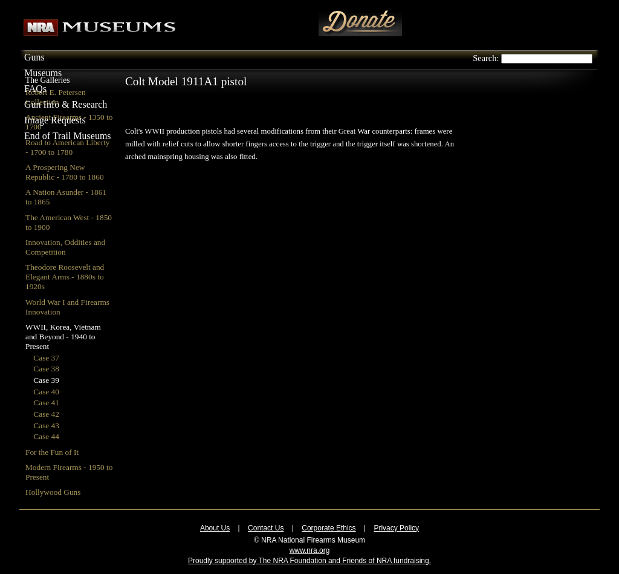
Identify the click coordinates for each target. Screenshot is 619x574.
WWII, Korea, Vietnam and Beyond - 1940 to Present (63, 336)
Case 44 (46, 436)
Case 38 (46, 368)
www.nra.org (310, 550)
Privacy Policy (396, 528)
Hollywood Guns (52, 492)
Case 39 (46, 380)
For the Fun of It (52, 452)
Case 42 (46, 414)
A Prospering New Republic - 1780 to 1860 (64, 172)
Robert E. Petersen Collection (55, 97)
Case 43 (46, 425)
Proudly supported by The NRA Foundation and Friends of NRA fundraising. (309, 560)
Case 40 (46, 391)
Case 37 (46, 357)
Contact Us (266, 528)
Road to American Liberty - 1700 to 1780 (67, 147)
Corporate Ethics (328, 528)
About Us (215, 528)
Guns (34, 57)
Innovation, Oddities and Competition (65, 247)
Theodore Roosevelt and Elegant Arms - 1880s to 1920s (64, 277)
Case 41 (46, 402)
